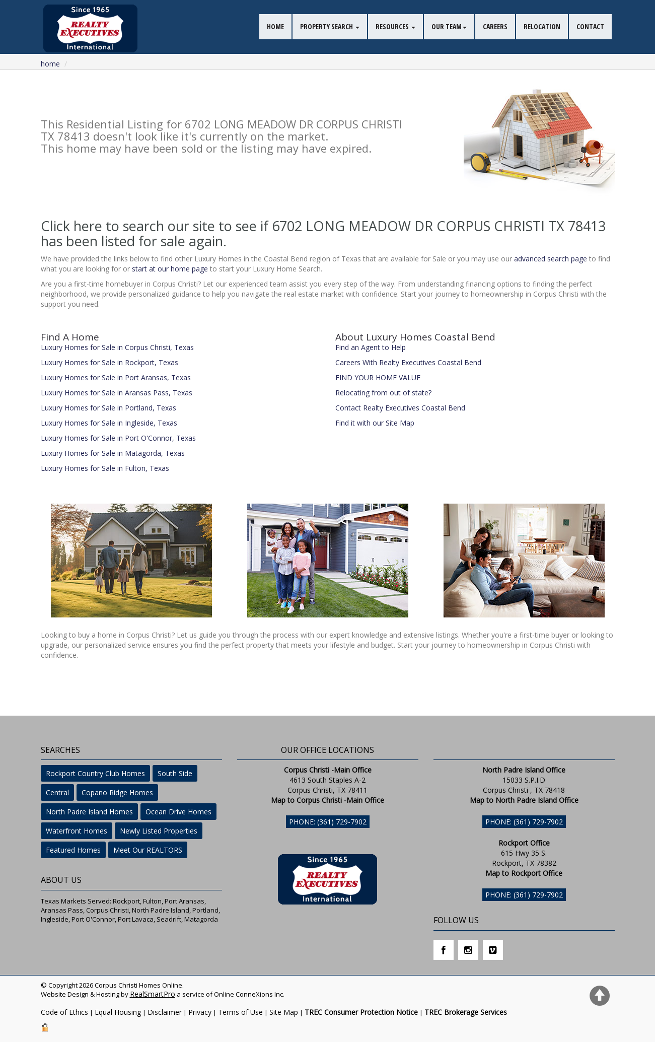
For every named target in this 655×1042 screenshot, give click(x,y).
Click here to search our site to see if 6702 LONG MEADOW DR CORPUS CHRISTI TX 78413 (323, 226)
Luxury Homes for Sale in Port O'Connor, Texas (118, 438)
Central (57, 792)
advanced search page (550, 258)
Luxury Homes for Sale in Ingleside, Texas (109, 423)
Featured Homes (73, 850)
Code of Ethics (64, 1012)
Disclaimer (165, 1012)
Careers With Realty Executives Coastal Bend (408, 362)
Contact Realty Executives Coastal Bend (400, 407)
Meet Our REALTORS (147, 850)
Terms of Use (240, 1012)
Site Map (283, 1012)
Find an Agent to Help (370, 347)
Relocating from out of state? (383, 392)
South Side (175, 773)
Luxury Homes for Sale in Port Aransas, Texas (116, 377)
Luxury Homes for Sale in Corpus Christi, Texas (117, 347)
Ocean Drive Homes (178, 811)
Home (50, 63)
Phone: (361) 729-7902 (328, 821)
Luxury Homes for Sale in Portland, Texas (108, 407)
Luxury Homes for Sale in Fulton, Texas (105, 468)
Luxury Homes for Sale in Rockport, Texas (109, 362)
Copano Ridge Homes (117, 792)
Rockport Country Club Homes (95, 773)
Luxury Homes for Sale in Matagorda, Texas (113, 453)
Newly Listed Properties (158, 831)
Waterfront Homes (76, 831)
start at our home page (170, 268)
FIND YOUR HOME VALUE (377, 377)
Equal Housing (118, 1012)
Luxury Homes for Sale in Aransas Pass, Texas (116, 392)
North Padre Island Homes (89, 811)
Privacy (199, 1012)
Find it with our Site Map (374, 423)
